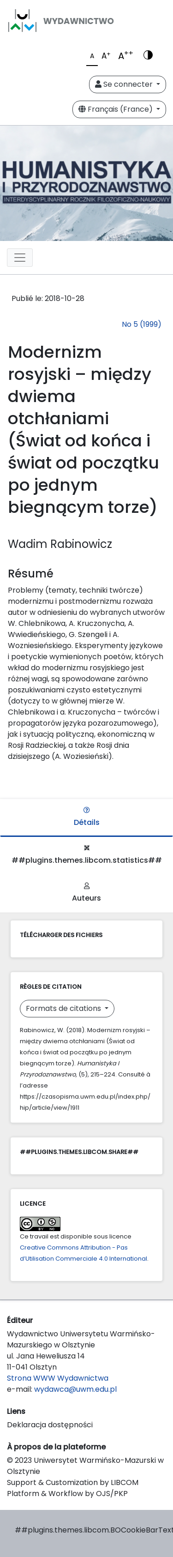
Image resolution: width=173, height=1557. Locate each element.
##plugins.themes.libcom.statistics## (87, 855)
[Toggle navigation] (20, 257)
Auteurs (86, 893)
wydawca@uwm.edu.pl (75, 1389)
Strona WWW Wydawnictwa (57, 1378)
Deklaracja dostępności (50, 1424)
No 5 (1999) (141, 324)
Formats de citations (64, 1008)
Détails (87, 817)
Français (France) (116, 109)
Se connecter (125, 84)
